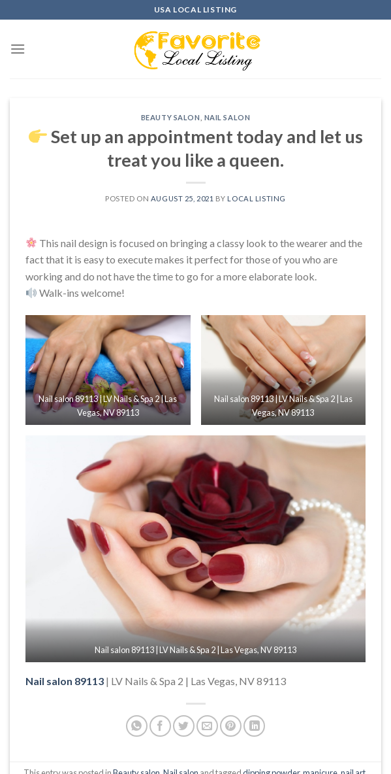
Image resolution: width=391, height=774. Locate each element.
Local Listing (256, 198)
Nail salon (227, 117)
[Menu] (17, 49)
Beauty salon (170, 117)
